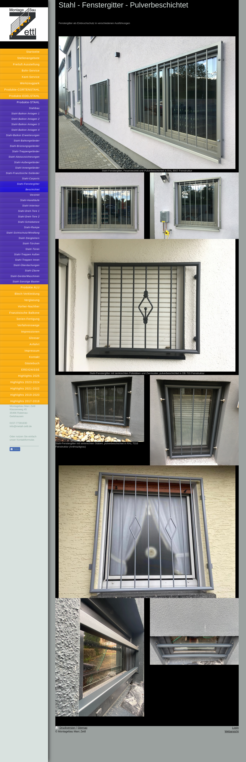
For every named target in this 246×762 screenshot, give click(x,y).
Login (235, 727)
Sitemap (82, 727)
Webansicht (232, 731)
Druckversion (65, 727)
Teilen (14, 449)
